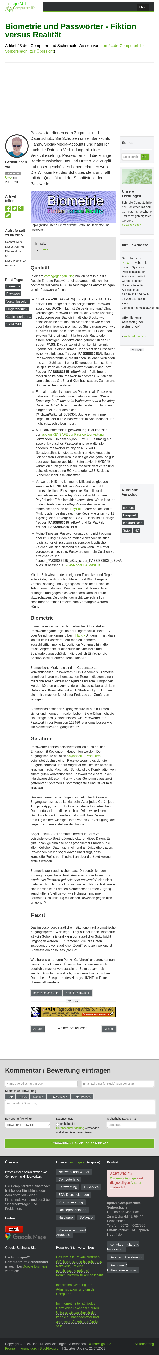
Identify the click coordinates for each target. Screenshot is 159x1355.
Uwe (8, 177)
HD (137, 530)
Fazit (44, 250)
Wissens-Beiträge (123, 1178)
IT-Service (91, 1187)
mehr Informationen (136, 336)
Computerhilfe (69, 1179)
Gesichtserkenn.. (18, 316)
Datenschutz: (64, 1118)
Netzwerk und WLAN (74, 1172)
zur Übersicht (41, 51)
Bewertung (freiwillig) (18, 1118)
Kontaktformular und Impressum (123, 1247)
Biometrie (13, 286)
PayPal (75, 509)
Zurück (37, 1028)
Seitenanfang (144, 1344)
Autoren (136, 1183)
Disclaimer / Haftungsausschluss (122, 1268)
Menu (142, 7)
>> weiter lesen (132, 225)
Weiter (109, 1028)
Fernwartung (68, 1187)
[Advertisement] (79, 95)
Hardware (66, 1217)
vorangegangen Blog (59, 276)
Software (86, 1217)
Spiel (127, 530)
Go (144, 156)
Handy (80, 635)
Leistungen (76, 1162)
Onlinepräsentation (72, 1210)
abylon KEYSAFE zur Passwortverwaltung (73, 434)
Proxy (125, 262)
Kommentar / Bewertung (20, 1091)
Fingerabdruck (16, 309)
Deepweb (130, 515)
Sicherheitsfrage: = (123, 1118)
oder (83, 565)
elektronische (133, 523)
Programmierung (71, 1202)
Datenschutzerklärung (70, 1128)
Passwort (13, 294)
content (128, 507)
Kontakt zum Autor (77, 993)
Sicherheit (13, 324)
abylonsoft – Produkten (84, 756)
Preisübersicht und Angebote (71, 1232)
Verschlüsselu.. (17, 301)
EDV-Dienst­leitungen (74, 1194)
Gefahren (42, 738)
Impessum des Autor (46, 993)
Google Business (35, 1266)
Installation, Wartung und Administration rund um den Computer (76, 1289)
